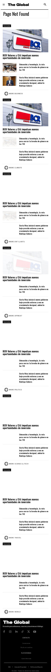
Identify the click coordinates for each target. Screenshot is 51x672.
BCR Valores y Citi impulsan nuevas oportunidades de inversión (21, 57)
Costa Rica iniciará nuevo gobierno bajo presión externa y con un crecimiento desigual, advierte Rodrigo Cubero (33, 81)
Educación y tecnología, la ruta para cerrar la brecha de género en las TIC (33, 67)
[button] (45, 4)
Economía (7, 26)
